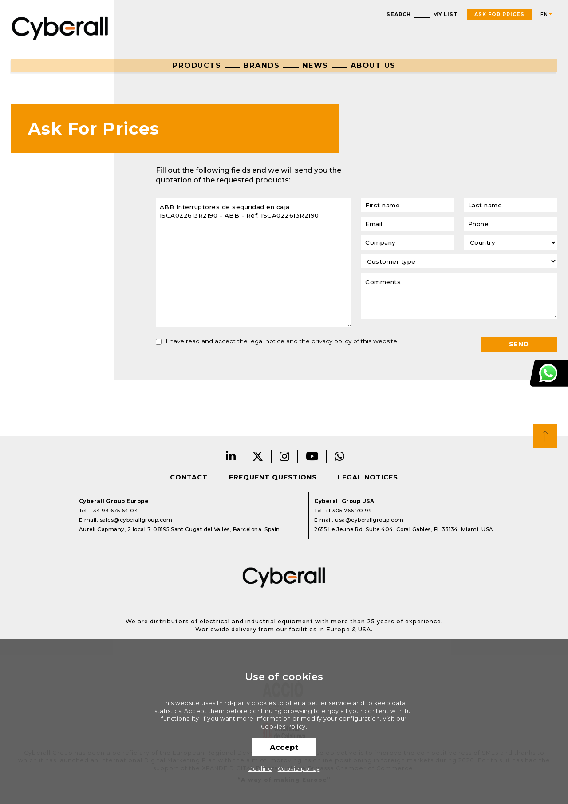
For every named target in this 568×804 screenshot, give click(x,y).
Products (196, 65)
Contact (189, 477)
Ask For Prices (499, 14)
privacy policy (331, 341)
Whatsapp (340, 456)
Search (399, 14)
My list (445, 14)
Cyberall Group (60, 27)
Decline (260, 768)
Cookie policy (299, 768)
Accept (284, 747)
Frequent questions (273, 477)
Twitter (258, 456)
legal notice (266, 341)
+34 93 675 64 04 (114, 510)
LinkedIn (231, 456)
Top (545, 436)
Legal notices (368, 477)
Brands (261, 65)
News (315, 65)
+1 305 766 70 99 (348, 510)
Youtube (312, 456)
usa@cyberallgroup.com (369, 520)
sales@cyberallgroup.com (136, 520)
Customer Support (549, 373)
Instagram (285, 456)
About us (373, 65)
